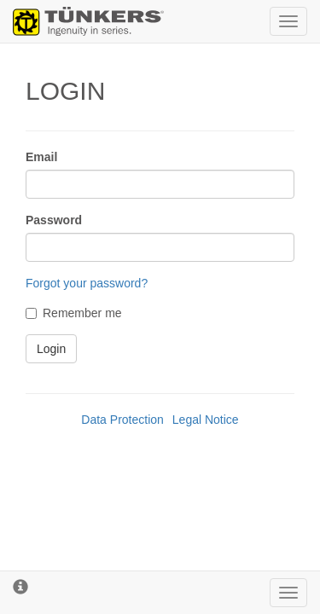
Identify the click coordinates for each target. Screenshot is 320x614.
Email (41, 157)
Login (51, 349)
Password (54, 220)
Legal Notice (205, 419)
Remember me (74, 313)
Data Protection (122, 419)
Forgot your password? (87, 283)
